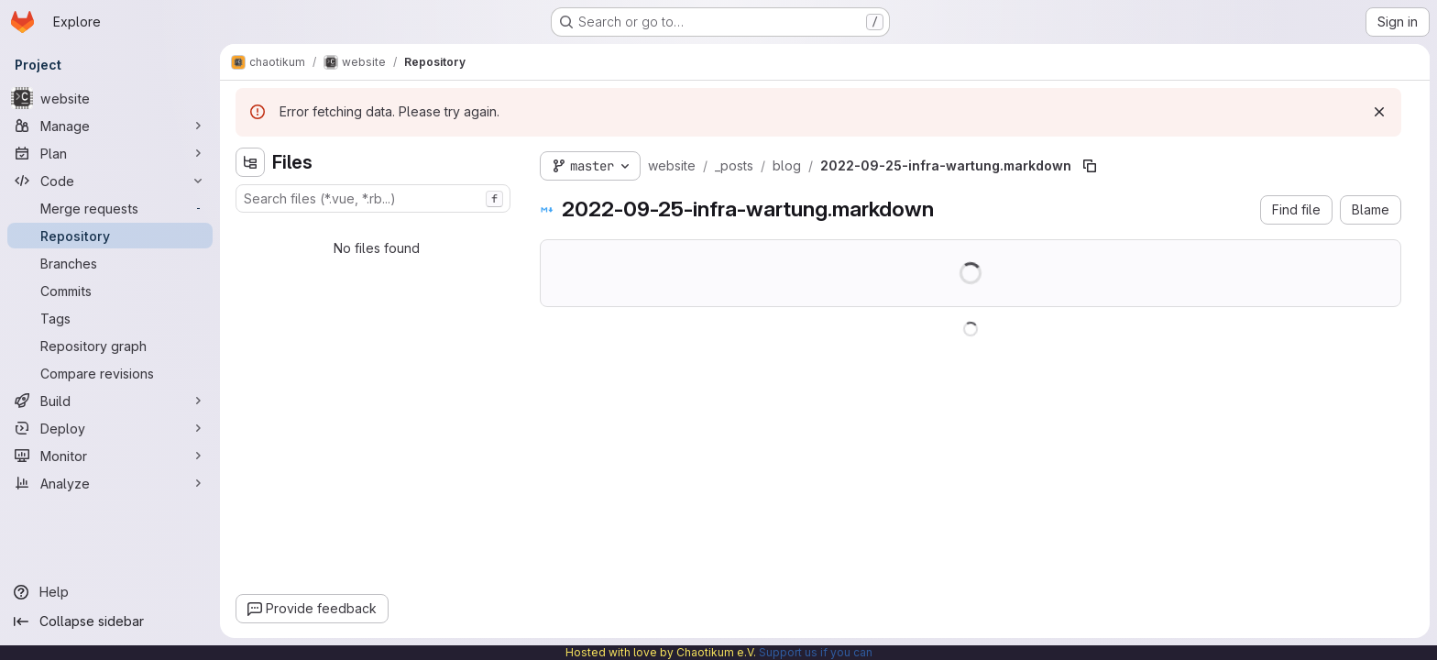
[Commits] (110, 290)
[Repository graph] (110, 345)
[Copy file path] (1089, 166)
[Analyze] (110, 483)
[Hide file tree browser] (250, 162)
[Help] (110, 592)
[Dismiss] (1379, 112)
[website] (110, 98)
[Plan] (110, 153)
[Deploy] (110, 428)
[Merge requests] (110, 208)
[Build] (110, 400)
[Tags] (110, 318)
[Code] (110, 180)
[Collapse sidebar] (110, 621)
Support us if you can (815, 652)
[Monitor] (110, 455)
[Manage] (110, 125)
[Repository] (110, 235)
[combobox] (373, 198)
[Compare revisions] (110, 373)
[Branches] (110, 263)
